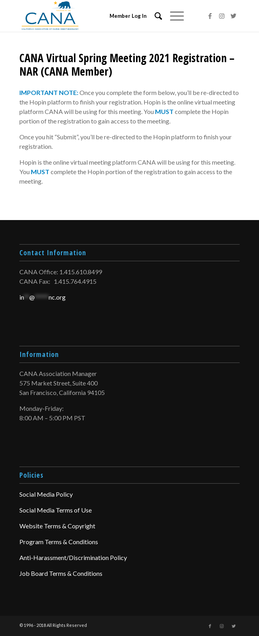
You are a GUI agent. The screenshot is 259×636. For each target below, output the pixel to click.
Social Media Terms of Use (55, 510)
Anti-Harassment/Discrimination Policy (73, 557)
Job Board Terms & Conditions (60, 573)
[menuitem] (154, 16)
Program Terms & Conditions (58, 541)
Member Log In (128, 16)
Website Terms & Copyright (57, 526)
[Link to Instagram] (222, 16)
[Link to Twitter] (234, 16)
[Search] (154, 16)
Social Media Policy (46, 494)
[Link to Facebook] (210, 16)
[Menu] (173, 16)
